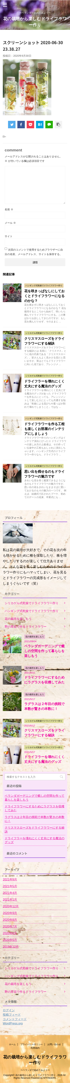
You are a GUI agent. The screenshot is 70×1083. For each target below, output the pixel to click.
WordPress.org (13, 1023)
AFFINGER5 (49, 1078)
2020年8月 (10, 919)
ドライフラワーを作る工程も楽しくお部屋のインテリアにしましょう (44, 429)
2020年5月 (10, 939)
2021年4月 (10, 892)
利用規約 (35, 1048)
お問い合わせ (54, 1044)
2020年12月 (11, 906)
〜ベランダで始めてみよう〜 (35, 1070)
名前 (9, 209)
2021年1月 (10, 899)
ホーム (12, 1044)
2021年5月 (10, 886)
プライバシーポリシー (31, 1044)
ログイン (9, 1010)
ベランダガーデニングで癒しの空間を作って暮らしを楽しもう (44, 651)
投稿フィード (12, 1014)
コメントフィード (15, 1019)
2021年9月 (10, 879)
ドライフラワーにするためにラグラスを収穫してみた (34, 808)
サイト (9, 236)
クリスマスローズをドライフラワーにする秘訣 (34, 829)
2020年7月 (10, 926)
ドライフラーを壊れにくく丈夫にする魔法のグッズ (34, 840)
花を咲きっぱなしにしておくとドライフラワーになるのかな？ (44, 296)
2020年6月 (10, 933)
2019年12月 (11, 946)
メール (10, 222)
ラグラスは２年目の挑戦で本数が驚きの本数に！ (34, 819)
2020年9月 (10, 913)
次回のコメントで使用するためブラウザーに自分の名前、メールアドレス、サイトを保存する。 (34, 252)
